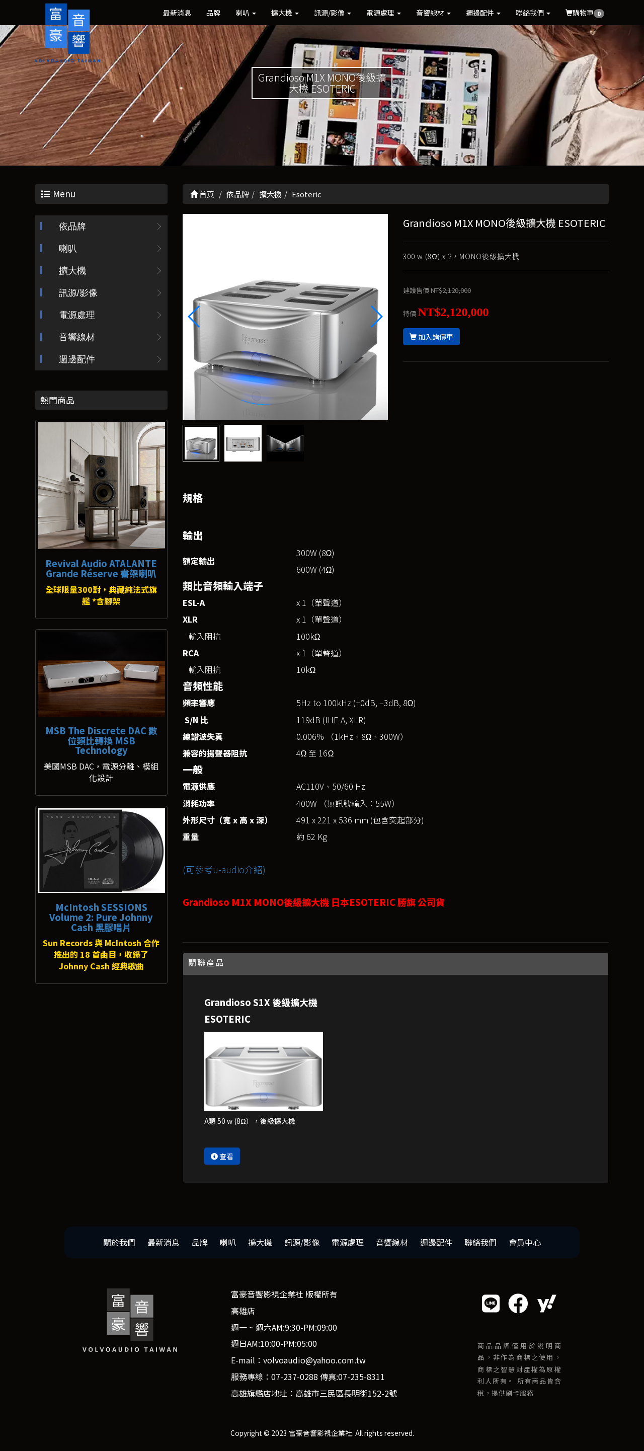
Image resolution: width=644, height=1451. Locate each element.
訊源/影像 (332, 13)
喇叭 (245, 13)
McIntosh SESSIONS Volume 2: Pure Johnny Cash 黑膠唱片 (101, 917)
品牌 (213, 13)
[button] (376, 317)
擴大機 (285, 13)
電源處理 (383, 13)
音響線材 (433, 13)
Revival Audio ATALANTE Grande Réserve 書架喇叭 (101, 568)
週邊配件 (483, 13)
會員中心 (525, 1242)
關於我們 (119, 1242)
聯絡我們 (533, 13)
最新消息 (177, 13)
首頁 (202, 194)
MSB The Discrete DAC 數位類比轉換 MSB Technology (101, 740)
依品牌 (72, 226)
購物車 (585, 13)
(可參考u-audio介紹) (224, 869)
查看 (222, 1156)
